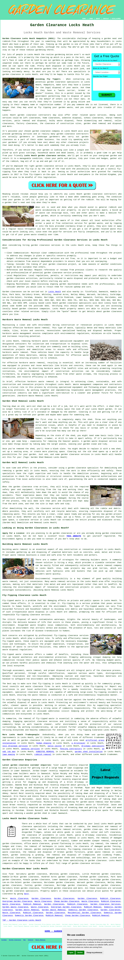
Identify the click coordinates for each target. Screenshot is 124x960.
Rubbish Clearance (110, 898)
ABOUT (98, 19)
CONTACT (106, 19)
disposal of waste (27, 619)
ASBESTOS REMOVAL (45, 752)
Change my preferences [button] (94, 952)
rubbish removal (42, 754)
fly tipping (44, 107)
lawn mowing (8, 754)
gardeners (25, 137)
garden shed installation (89, 752)
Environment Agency (12, 539)
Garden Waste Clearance (15, 907)
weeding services (30, 749)
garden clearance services (45, 258)
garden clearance (56, 82)
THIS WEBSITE (74, 536)
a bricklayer (78, 743)
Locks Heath (54, 292)
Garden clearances (12, 292)
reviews (24, 194)
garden (107, 38)
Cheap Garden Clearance (66, 901)
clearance (73, 142)
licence (52, 536)
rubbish (90, 200)
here (26, 894)
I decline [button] (80, 952)
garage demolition (52, 838)
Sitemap (4, 940)
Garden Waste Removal (27, 910)
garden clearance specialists (75, 303)
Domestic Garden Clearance (83, 910)
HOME (84, 19)
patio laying (54, 746)
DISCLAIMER (116, 19)
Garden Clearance (41, 898)
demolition (83, 473)
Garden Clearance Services (106, 904)
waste (75, 88)
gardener (12, 142)
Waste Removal (40, 940)
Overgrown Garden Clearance (17, 901)
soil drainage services (15, 746)
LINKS (91, 19)
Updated (30, 940)
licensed (57, 102)
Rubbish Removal (32, 904)
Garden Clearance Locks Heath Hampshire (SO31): (29, 38)
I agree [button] (71, 952)
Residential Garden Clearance (84, 913)
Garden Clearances (64, 898)
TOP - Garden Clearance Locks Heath (21, 920)
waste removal (17, 555)
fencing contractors (71, 749)
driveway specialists (92, 746)
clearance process (110, 670)
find (11, 874)
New (24, 940)
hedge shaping (43, 743)
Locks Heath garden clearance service (44, 156)
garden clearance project (62, 264)
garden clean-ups (93, 829)
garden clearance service (49, 166)
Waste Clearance (19, 898)
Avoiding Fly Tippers (47, 79)
